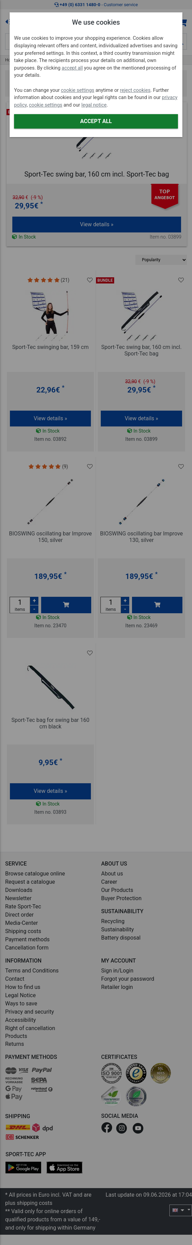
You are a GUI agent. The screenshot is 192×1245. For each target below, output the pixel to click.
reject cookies (135, 90)
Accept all (96, 121)
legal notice (94, 105)
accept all (72, 68)
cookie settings (77, 90)
